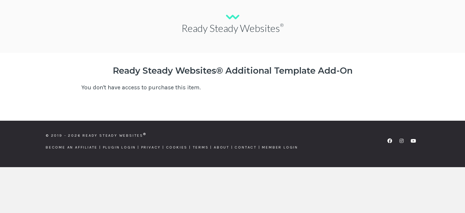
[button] (390, 141)
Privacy (151, 147)
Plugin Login (119, 147)
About (222, 147)
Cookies (177, 147)
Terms (201, 147)
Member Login (280, 147)
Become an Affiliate (72, 147)
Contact (246, 147)
